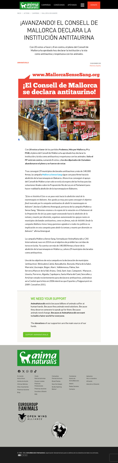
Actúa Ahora (21, 378)
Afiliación (89, 381)
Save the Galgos (57, 384)
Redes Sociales (74, 386)
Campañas (46, 5)
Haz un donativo (91, 378)
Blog (18, 392)
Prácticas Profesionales (39, 385)
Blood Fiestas (56, 381)
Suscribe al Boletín (41, 391)
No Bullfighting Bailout (57, 388)
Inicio (19, 13)
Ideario (71, 383)
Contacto (72, 389)
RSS (36, 394)
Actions (26, 13)
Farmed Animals (57, 378)
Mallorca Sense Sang (52, 174)
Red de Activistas (40, 378)
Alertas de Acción (22, 381)
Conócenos (59, 5)
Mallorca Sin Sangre (49, 13)
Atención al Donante (92, 384)
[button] (83, 5)
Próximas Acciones (23, 389)
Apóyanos (72, 5)
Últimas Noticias (22, 384)
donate (94, 5)
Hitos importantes (23, 387)
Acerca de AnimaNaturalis (74, 379)
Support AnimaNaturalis (36, 335)
